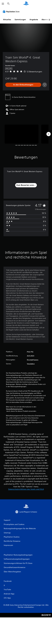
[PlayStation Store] (11, 12)
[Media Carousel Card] (21, 134)
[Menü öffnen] (3, 4)
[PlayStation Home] (26, 3)
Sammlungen (20, 19)
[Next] (48, 134)
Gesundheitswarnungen (14, 409)
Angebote (34, 19)
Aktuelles (7, 19)
